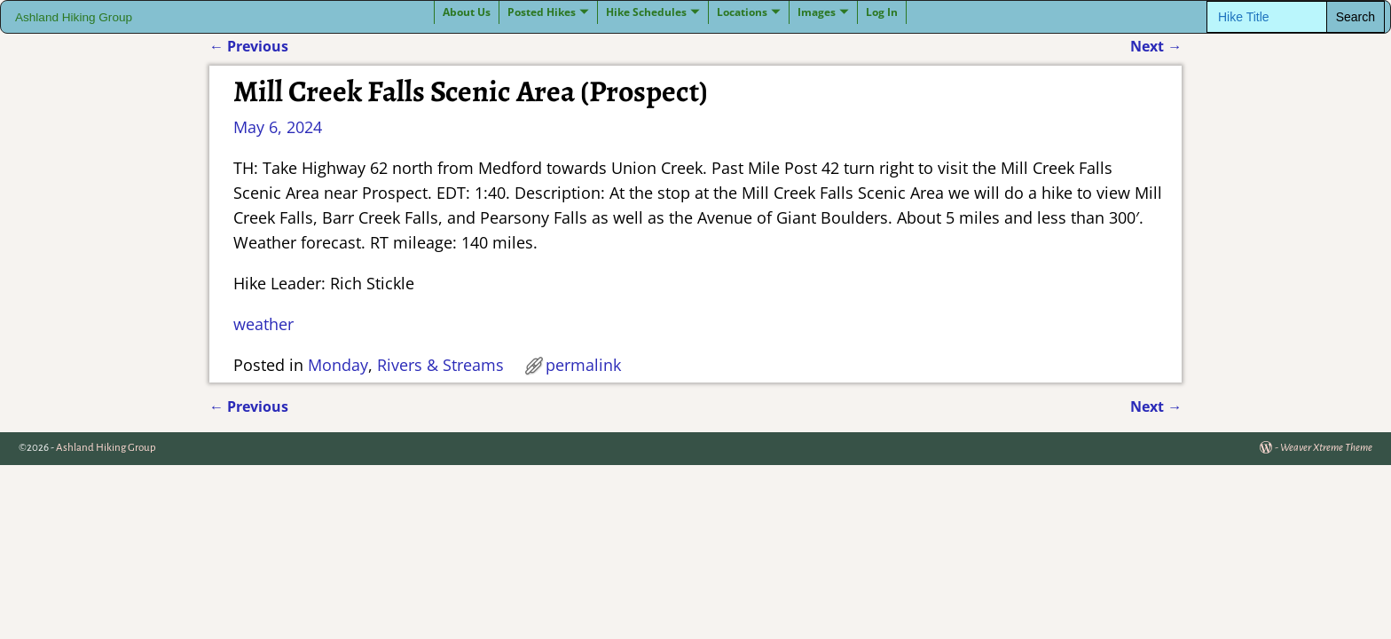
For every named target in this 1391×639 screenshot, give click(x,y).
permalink (583, 364)
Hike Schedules (646, 12)
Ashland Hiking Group (73, 17)
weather (263, 324)
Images (817, 12)
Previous (248, 46)
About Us (467, 12)
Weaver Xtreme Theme (1326, 448)
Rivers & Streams (440, 364)
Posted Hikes (541, 12)
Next (1156, 46)
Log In (882, 12)
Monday (338, 364)
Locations (742, 12)
